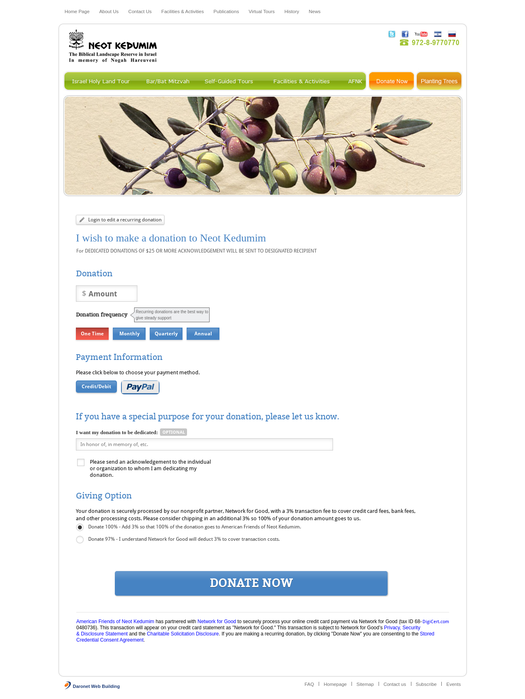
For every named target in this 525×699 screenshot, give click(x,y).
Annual (203, 334)
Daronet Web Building (96, 686)
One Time (92, 334)
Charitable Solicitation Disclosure (183, 634)
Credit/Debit (96, 386)
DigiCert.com (435, 621)
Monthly (129, 334)
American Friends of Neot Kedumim (115, 621)
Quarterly (166, 334)
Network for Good (216, 621)
